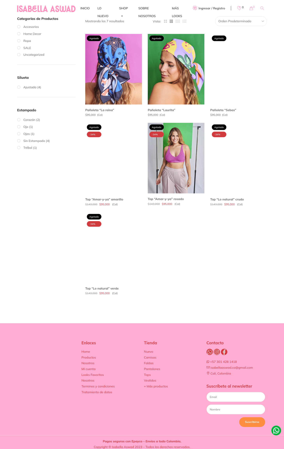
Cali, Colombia (219, 373)
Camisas (150, 357)
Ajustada (29, 87)
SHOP (123, 9)
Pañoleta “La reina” (99, 110)
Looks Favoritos (92, 375)
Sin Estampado (34, 141)
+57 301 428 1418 (222, 362)
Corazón (29, 120)
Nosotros (87, 363)
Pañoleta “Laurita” (161, 110)
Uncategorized (33, 55)
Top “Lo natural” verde (102, 288)
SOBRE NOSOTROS (147, 9)
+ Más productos (156, 386)
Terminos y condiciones (98, 386)
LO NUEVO (103, 9)
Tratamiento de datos (96, 392)
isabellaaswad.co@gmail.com (230, 367)
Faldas (148, 363)
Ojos (26, 134)
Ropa (27, 41)
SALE (27, 48)
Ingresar (204, 8)
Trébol (27, 148)
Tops (147, 375)
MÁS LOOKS (177, 9)
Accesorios (31, 27)
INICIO (85, 8)
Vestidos (150, 380)
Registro (219, 8)
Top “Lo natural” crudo (227, 199)
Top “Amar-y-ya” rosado (166, 199)
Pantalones (152, 369)
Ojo (25, 127)
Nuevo (148, 351)
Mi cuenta (88, 369)
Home (85, 351)
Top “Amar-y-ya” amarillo (104, 199)
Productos (88, 357)
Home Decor (32, 34)
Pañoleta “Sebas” (223, 110)
